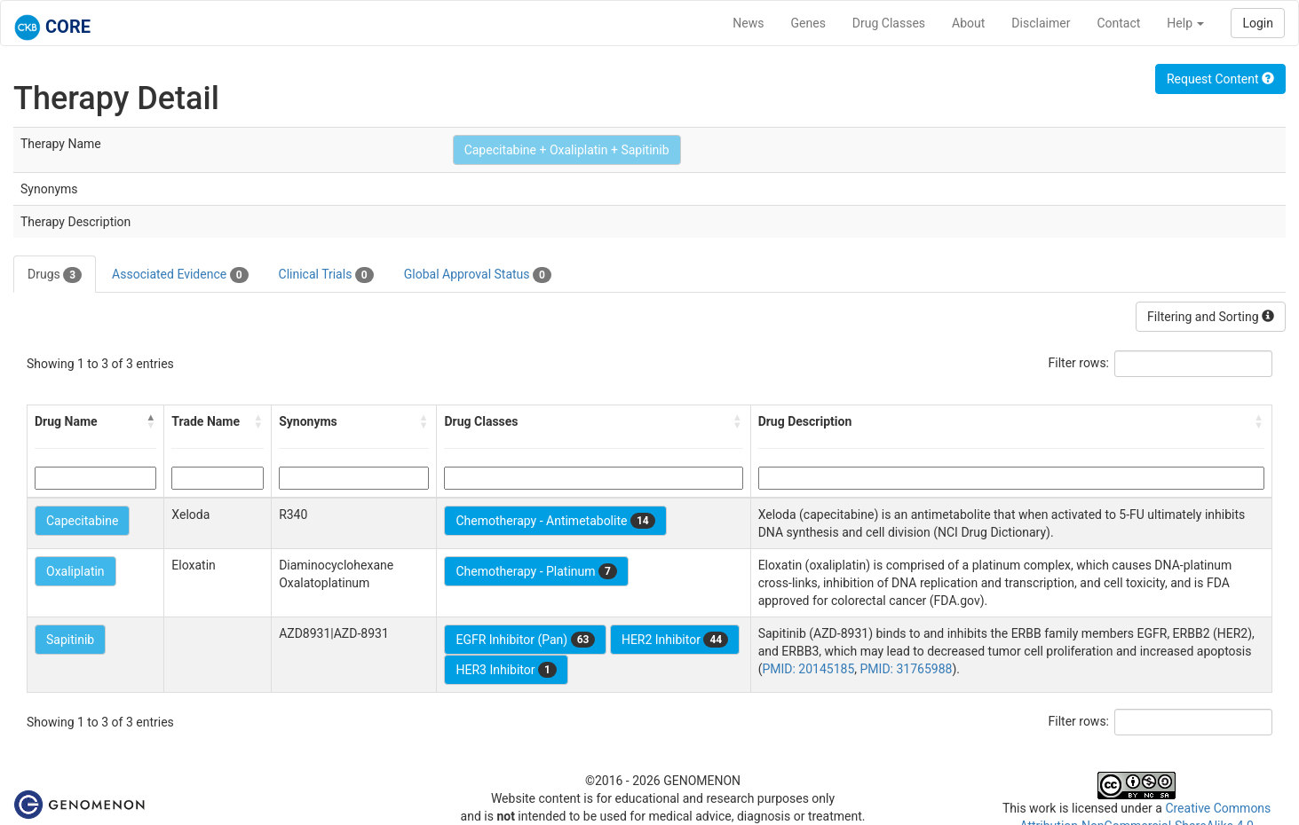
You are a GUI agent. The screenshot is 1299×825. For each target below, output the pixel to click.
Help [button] (1185, 23)
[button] (151, 421)
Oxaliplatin (75, 571)
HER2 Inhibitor (675, 640)
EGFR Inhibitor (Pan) (525, 640)
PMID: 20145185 (808, 669)
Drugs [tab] (55, 275)
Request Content (1220, 79)
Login (1257, 23)
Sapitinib (70, 639)
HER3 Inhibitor (505, 670)
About (968, 23)
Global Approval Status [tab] (477, 275)
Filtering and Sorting (1210, 317)
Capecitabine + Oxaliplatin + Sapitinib (566, 150)
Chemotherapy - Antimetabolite (554, 521)
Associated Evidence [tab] (180, 275)
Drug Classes (888, 23)
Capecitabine (82, 521)
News (748, 23)
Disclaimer (1040, 23)
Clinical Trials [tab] (326, 275)
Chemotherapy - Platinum (535, 571)
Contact (1118, 23)
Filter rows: (1079, 363)
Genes (808, 23)
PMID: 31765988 (906, 669)
